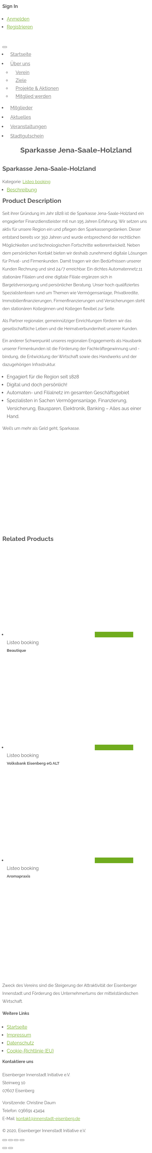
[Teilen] (10, 1140)
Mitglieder (21, 108)
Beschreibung (22, 190)
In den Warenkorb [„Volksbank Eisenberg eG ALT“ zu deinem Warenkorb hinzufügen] (114, 747)
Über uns (20, 63)
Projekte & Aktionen (37, 88)
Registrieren (20, 27)
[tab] (78, 190)
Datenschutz (20, 1043)
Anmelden (18, 19)
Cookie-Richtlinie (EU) (30, 1051)
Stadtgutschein (27, 136)
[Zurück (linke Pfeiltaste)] (4, 1148)
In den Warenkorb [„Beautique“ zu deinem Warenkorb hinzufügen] (114, 634)
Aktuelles (20, 117)
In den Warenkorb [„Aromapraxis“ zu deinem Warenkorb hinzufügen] (114, 860)
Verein (22, 72)
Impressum (19, 1035)
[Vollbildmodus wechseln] (16, 1140)
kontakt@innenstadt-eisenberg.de (48, 1118)
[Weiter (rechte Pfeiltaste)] (10, 1148)
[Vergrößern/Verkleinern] (22, 1140)
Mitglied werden (33, 96)
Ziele (21, 80)
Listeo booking (36, 181)
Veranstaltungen (28, 126)
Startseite (20, 54)
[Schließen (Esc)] (4, 1140)
